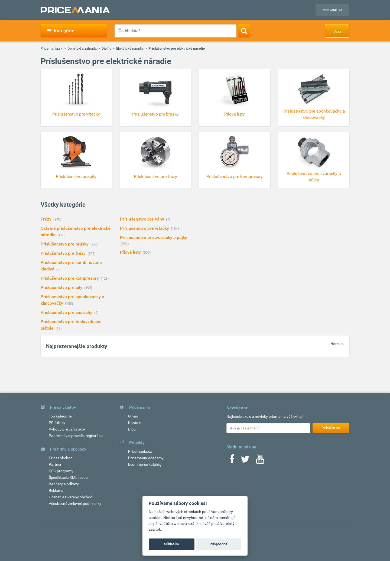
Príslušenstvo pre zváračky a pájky (153, 237)
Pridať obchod (61, 458)
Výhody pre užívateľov (67, 429)
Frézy (47, 219)
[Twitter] (245, 461)
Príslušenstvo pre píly (62, 287)
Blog (337, 31)
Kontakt (135, 422)
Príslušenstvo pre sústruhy (67, 312)
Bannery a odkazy (64, 484)
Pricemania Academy (146, 458)
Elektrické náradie (130, 48)
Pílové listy (131, 252)
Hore (334, 344)
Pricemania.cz (140, 451)
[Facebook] (231, 461)
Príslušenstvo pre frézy (64, 253)
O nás (133, 416)
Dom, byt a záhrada (82, 48)
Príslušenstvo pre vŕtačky (145, 228)
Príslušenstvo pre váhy (142, 219)
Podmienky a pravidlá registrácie (76, 435)
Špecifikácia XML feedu (68, 477)
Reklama (56, 490)
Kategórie (60, 30)
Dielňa (106, 48)
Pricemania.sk (52, 48)
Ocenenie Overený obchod (70, 497)
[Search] (244, 30)
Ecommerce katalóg (144, 464)
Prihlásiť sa (332, 10)
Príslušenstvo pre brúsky (65, 244)
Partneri (55, 464)
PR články (57, 422)
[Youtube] (260, 461)
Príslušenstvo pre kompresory (70, 278)
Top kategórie (60, 416)
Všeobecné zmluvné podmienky (75, 503)
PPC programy (61, 471)
